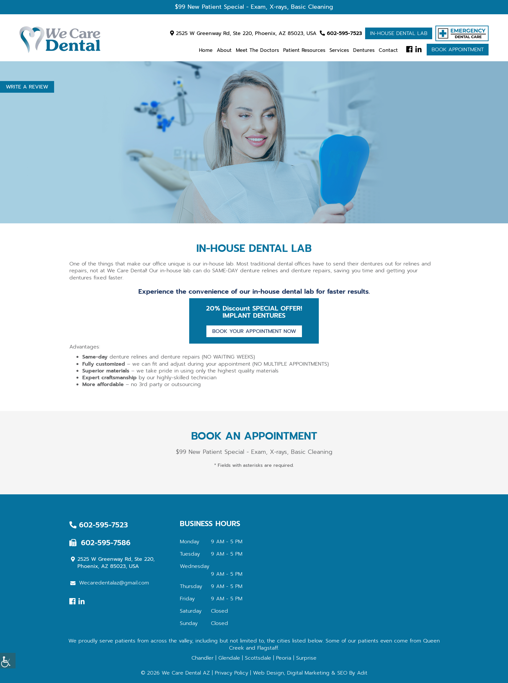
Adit (362, 673)
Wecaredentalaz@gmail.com (109, 583)
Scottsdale (258, 658)
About (224, 50)
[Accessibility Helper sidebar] (8, 660)
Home (206, 50)
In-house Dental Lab (398, 33)
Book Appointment (458, 49)
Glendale (229, 658)
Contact (388, 50)
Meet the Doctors (257, 50)
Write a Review (27, 87)
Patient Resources (304, 50)
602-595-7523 (341, 33)
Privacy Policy (231, 673)
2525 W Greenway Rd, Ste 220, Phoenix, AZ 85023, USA (243, 33)
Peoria (283, 658)
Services (339, 50)
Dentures (364, 50)
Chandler (202, 658)
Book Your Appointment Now (254, 331)
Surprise (306, 658)
